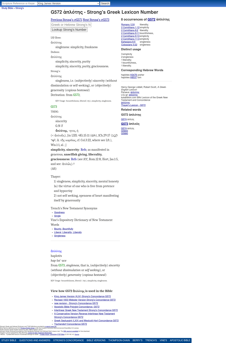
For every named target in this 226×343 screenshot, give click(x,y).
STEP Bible (60, 334)
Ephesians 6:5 (128, 42)
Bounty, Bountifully (63, 229)
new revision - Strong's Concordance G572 (76, 303)
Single (57, 216)
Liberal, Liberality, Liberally (68, 232)
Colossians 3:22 (129, 45)
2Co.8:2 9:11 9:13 (74, 159)
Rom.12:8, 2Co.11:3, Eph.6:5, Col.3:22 (83, 149)
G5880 (124, 134)
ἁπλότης (134, 92)
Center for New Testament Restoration (40, 333)
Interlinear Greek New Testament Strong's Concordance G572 (86, 310)
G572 (151, 19)
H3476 (133, 75)
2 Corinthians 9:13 (130, 36)
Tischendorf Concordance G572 (70, 324)
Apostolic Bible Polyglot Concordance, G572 (76, 307)
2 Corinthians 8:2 (129, 30)
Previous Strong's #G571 (66, 20)
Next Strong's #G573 (96, 20)
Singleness (59, 236)
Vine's (163, 340)
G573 (76, 95)
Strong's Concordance (68, 340)
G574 (124, 119)
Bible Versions (96, 340)
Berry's (137, 340)
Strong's (19, 8)
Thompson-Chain (119, 340)
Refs (83, 150)
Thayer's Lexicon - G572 (133, 105)
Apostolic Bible (180, 340)
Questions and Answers (34, 340)
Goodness (59, 212)
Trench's (151, 340)
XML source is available (70, 331)
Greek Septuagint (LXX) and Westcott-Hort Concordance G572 (86, 321)
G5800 (124, 131)
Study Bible (7, 8)
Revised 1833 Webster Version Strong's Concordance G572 (85, 300)
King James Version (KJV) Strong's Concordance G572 (82, 296)
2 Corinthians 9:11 (130, 33)
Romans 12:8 (128, 24)
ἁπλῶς (127, 119)
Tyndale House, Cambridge (48, 334)
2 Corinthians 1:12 (130, 27)
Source (77, 334)
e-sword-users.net (50, 326)
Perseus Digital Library (28, 328)
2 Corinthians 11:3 (130, 39)
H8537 (133, 77)
